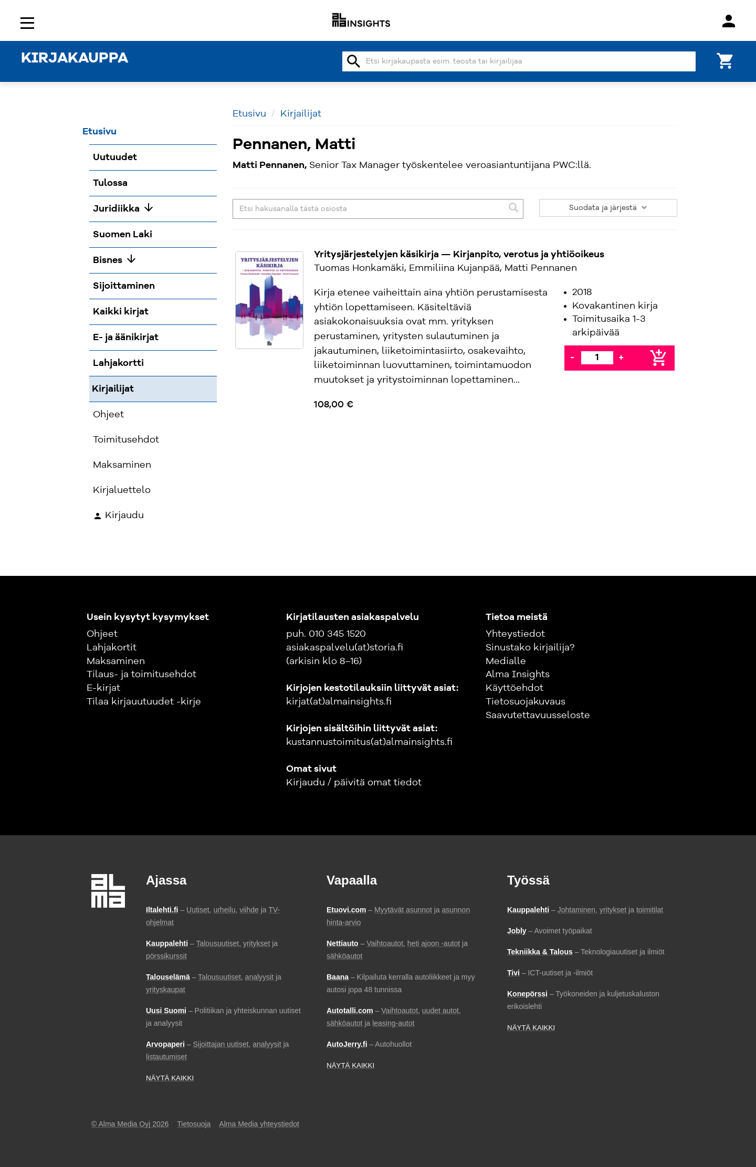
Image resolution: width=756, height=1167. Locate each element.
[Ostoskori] (725, 60)
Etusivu (249, 114)
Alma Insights (518, 674)
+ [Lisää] (621, 357)
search (354, 61)
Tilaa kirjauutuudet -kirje (144, 702)
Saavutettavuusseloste (538, 715)
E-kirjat (103, 688)
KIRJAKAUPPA (74, 58)
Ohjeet (102, 634)
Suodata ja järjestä (608, 208)
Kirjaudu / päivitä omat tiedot (354, 782)
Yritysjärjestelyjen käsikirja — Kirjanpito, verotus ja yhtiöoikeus (459, 254)
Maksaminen (116, 661)
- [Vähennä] (572, 357)
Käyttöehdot (514, 688)
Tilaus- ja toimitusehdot (141, 674)
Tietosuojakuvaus (525, 702)
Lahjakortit (111, 648)
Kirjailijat (300, 114)
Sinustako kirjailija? (530, 648)
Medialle (506, 661)
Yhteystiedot (515, 634)
